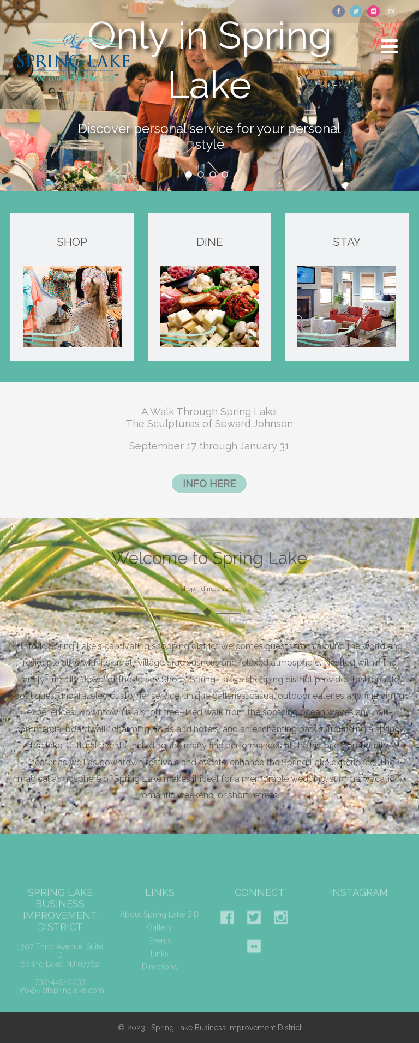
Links (160, 961)
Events (159, 948)
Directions (159, 974)
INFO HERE (209, 483)
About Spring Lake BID (159, 922)
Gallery (159, 935)
